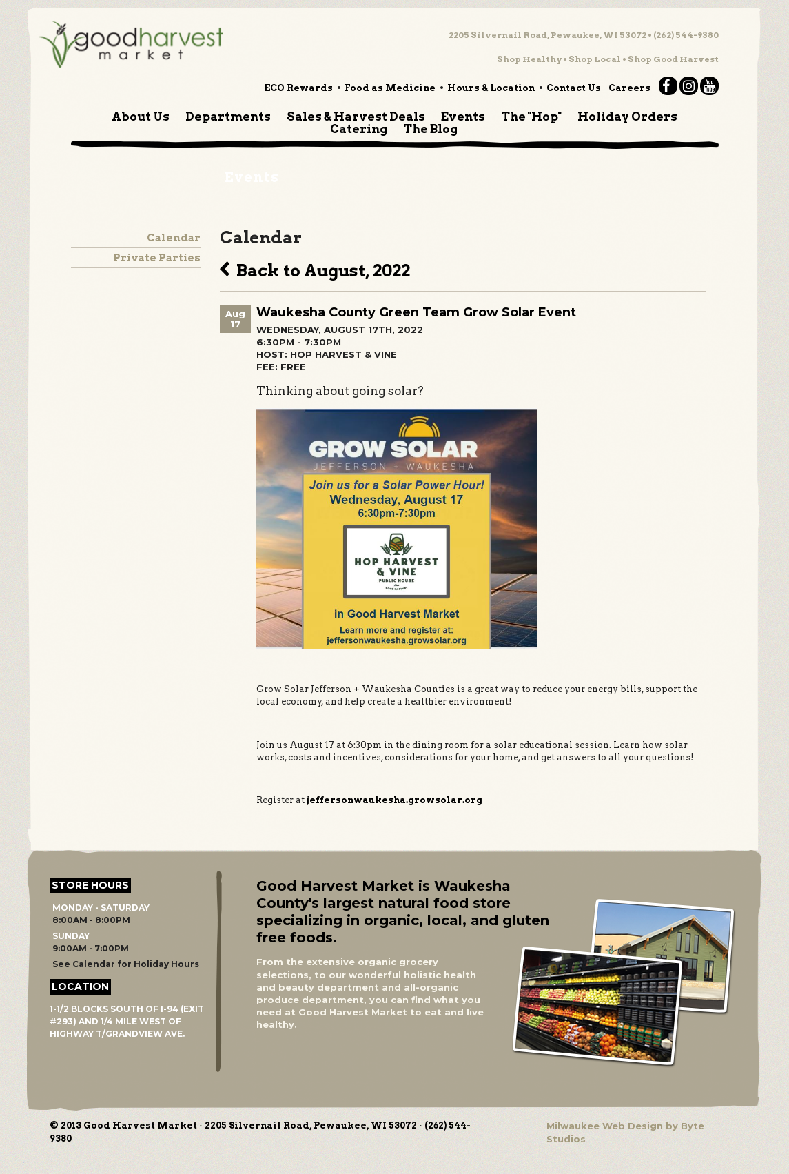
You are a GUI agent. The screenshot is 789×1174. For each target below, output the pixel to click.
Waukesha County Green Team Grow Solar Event (416, 312)
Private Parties (157, 258)
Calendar (174, 238)
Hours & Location (491, 88)
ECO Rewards (298, 88)
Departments (228, 116)
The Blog (430, 129)
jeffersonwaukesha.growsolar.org (394, 800)
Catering (358, 129)
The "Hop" (531, 116)
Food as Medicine (390, 88)
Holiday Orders (627, 116)
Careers (629, 88)
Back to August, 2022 (315, 269)
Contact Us (573, 88)
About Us (141, 116)
